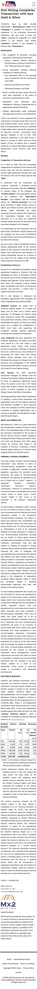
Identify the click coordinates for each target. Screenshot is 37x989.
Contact (18, 972)
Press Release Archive (22, 959)
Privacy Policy (28, 968)
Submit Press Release (10, 964)
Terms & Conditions (27, 964)
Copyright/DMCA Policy (12, 968)
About (9, 959)
